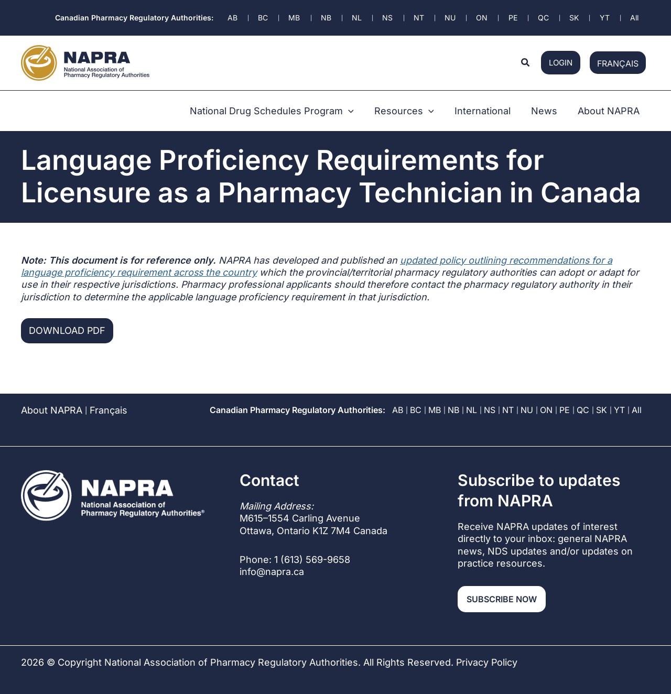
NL (471, 395)
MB (434, 395)
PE (564, 395)
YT (619, 395)
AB (397, 395)
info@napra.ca (272, 556)
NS (489, 395)
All (637, 395)
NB (453, 395)
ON (546, 395)
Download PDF (67, 315)
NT (508, 395)
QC (583, 395)
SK (601, 395)
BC (415, 395)
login (560, 57)
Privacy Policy (487, 647)
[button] (526, 56)
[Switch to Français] (618, 56)
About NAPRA (52, 395)
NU (527, 395)
